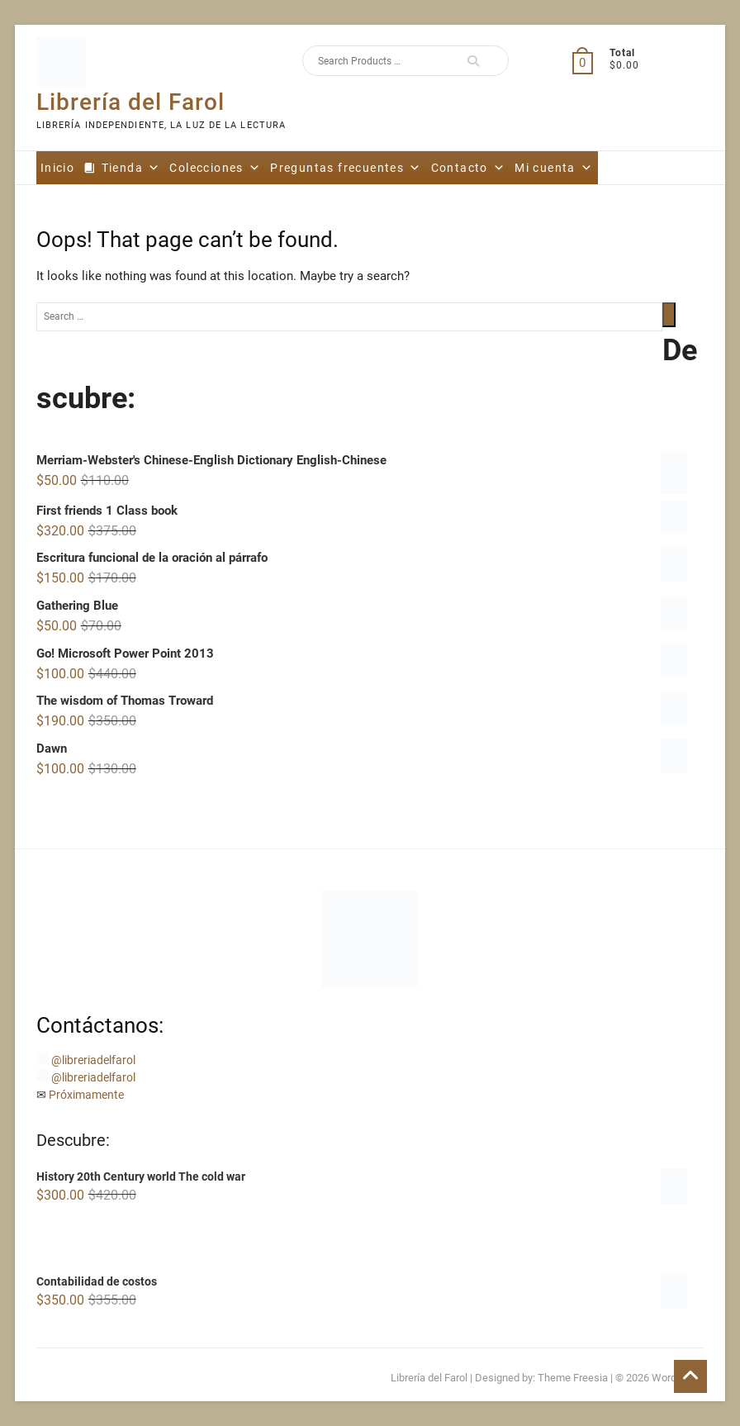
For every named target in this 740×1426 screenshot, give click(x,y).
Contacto (468, 167)
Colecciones (215, 167)
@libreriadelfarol (93, 1060)
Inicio (57, 167)
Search (473, 60)
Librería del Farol (130, 102)
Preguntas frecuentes (345, 167)
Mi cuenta (554, 167)
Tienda (131, 167)
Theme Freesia (573, 1377)
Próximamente (86, 1094)
